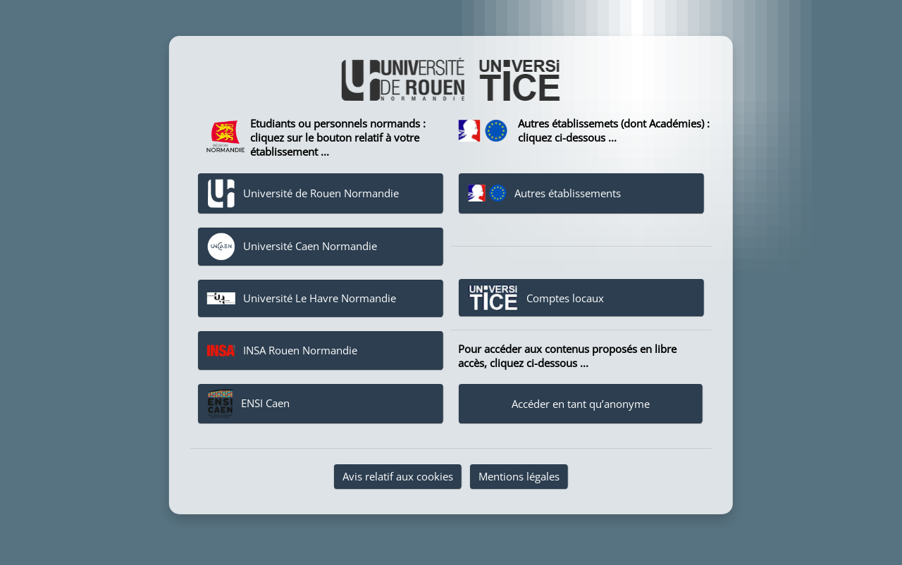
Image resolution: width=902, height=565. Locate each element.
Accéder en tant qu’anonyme (581, 404)
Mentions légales (519, 476)
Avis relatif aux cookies (397, 476)
